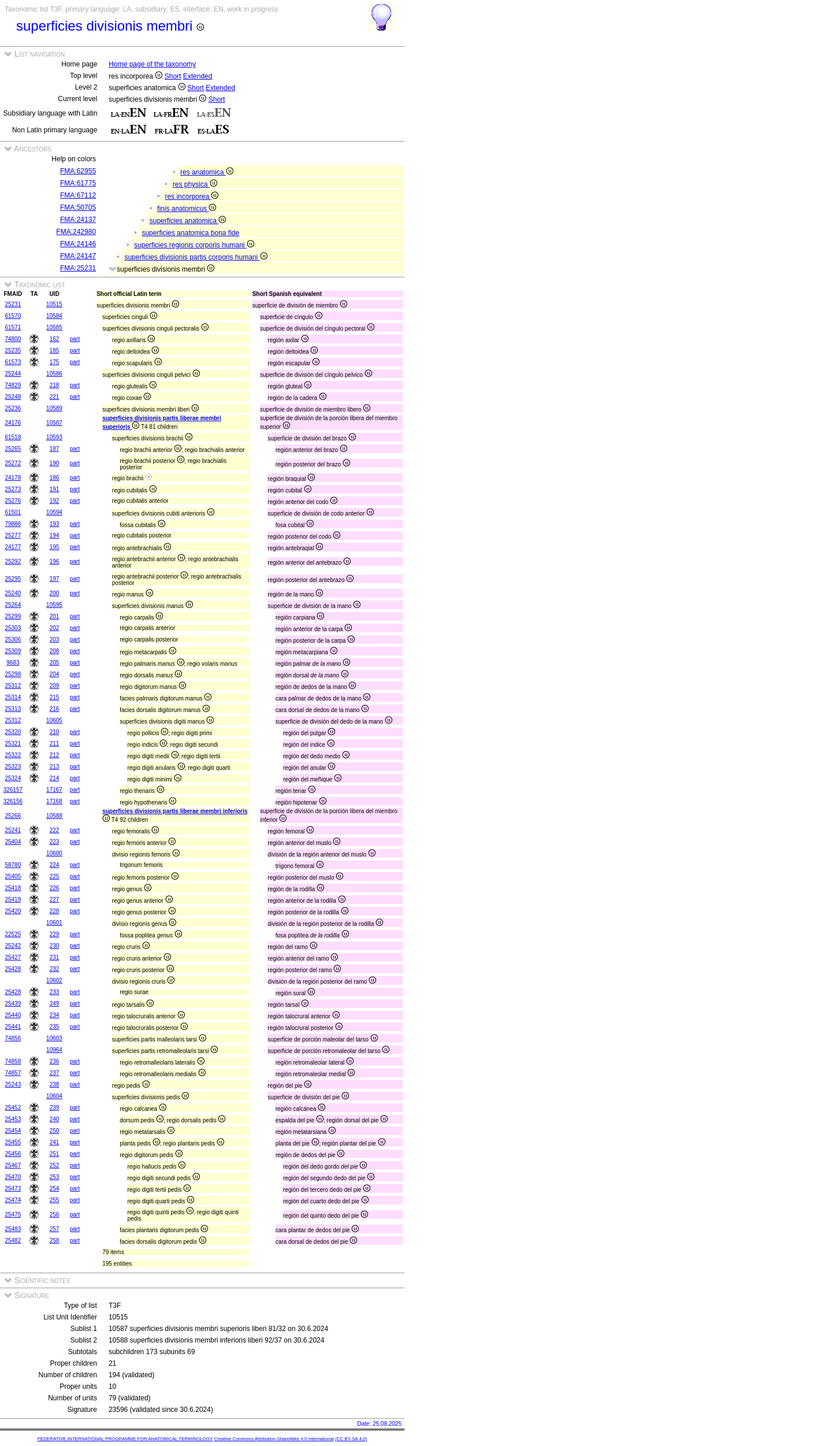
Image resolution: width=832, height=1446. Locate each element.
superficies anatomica (188, 221)
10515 (54, 304)
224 (55, 865)
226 (55, 888)
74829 (13, 385)
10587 (54, 423)
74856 (13, 1038)
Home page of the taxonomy (152, 64)
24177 (13, 547)
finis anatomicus (186, 209)
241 (55, 1142)
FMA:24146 (78, 244)
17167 (54, 790)
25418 (13, 888)
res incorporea (191, 196)
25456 (13, 1154)
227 (55, 899)
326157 (13, 790)
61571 (13, 327)
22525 (13, 934)
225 (55, 876)
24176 (13, 423)
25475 (13, 1214)
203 (55, 639)
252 (55, 1165)
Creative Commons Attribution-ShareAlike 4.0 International (273, 1438)
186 (55, 477)
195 (55, 547)
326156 (13, 801)
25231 (13, 304)
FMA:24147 (78, 256)
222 (55, 830)
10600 (54, 853)
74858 (13, 1061)
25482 (13, 1240)
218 (55, 385)
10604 (54, 1096)
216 (55, 709)
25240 (13, 593)
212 (55, 755)
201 (55, 616)
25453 (13, 1119)
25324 (13, 778)
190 (55, 463)
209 (55, 686)
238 (55, 1084)
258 (55, 1240)
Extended (198, 76)
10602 (54, 980)
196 (55, 561)
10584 (54, 316)
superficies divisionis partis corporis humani (195, 257)
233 (55, 992)
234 (55, 1015)
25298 (13, 674)
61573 (13, 362)
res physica (195, 184)
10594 (54, 512)
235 (55, 1027)
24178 (13, 477)
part (75, 339)
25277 (13, 535)
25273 (13, 489)
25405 (13, 876)
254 (55, 1188)
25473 (13, 1188)
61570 (13, 316)
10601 (54, 922)
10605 (54, 720)
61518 (13, 437)
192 (55, 501)
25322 (13, 755)
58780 (13, 865)
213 (55, 766)
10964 (54, 1050)
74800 (13, 339)
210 (55, 732)
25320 (13, 732)
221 (55, 397)
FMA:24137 (78, 220)
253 (55, 1177)
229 (55, 934)
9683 (12, 662)
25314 (13, 697)
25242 (13, 946)
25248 (13, 397)
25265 (13, 449)
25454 (13, 1131)
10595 (54, 605)
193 (55, 524)
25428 (13, 969)
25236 (13, 408)
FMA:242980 (76, 232)
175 (55, 362)
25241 (13, 830)
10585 (54, 327)
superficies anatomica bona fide (190, 233)
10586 (54, 373)
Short (173, 76)
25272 (13, 463)
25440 (13, 1015)
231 (55, 957)
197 (55, 579)
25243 (13, 1084)
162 (55, 339)
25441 (13, 1027)
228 (55, 911)
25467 (13, 1165)
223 (55, 842)
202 (55, 628)
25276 (13, 501)
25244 (13, 373)
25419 (13, 899)
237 (55, 1073)
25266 (13, 816)
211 (55, 743)
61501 (13, 512)
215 (55, 697)
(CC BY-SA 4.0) (351, 1438)
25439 (13, 1003)
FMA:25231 (78, 268)
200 (55, 593)
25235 (13, 350)
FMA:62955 (78, 171)
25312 (13, 686)
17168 (54, 801)
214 (55, 778)
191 (55, 489)
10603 (54, 1038)
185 (55, 350)
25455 (13, 1142)
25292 (13, 561)
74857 (13, 1073)
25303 (13, 628)
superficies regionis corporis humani (194, 245)
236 (55, 1061)
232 (55, 969)
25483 (13, 1229)
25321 (13, 743)
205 (55, 662)
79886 (13, 524)
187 (55, 449)
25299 (13, 616)
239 (55, 1107)
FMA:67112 (78, 195)
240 (55, 1119)
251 (55, 1154)
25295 (13, 579)
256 (55, 1214)
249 (55, 1003)
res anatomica (206, 172)
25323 (13, 766)
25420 (13, 911)
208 (55, 651)
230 (55, 946)
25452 (13, 1107)
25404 (13, 842)
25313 (13, 709)
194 (55, 535)
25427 (13, 957)
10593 (54, 437)
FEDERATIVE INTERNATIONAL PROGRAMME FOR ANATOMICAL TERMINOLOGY (125, 1438)
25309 (13, 651)
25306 (13, 639)
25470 (13, 1177)
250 (55, 1131)
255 (55, 1200)
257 (55, 1229)
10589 (54, 408)
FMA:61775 (78, 183)
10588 (54, 816)
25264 (13, 605)
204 (55, 674)
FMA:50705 (78, 207)
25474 (13, 1200)
